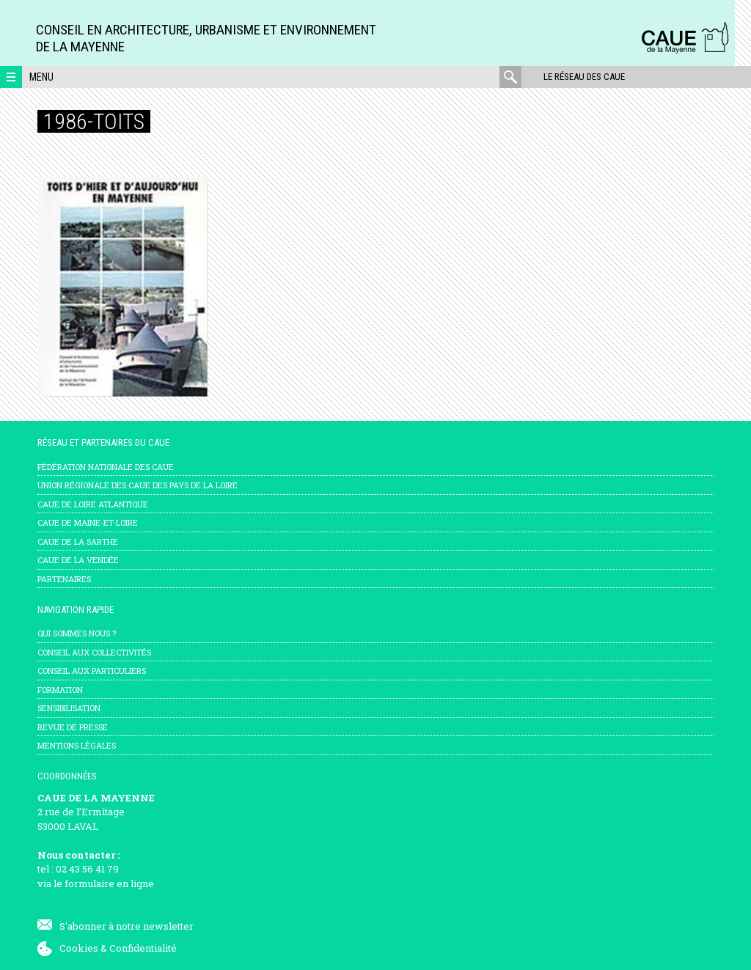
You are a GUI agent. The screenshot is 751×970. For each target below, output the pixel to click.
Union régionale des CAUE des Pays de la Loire (137, 485)
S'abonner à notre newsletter (126, 926)
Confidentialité (143, 948)
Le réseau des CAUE (584, 76)
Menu (41, 77)
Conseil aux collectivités (94, 652)
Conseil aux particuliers (91, 670)
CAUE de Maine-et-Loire (87, 522)
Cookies (78, 948)
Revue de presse (72, 726)
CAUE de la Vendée (78, 559)
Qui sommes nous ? (76, 633)
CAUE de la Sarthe (77, 541)
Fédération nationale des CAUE (105, 466)
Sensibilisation (68, 707)
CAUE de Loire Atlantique (92, 504)
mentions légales (76, 745)
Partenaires (64, 578)
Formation (60, 689)
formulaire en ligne (109, 883)
